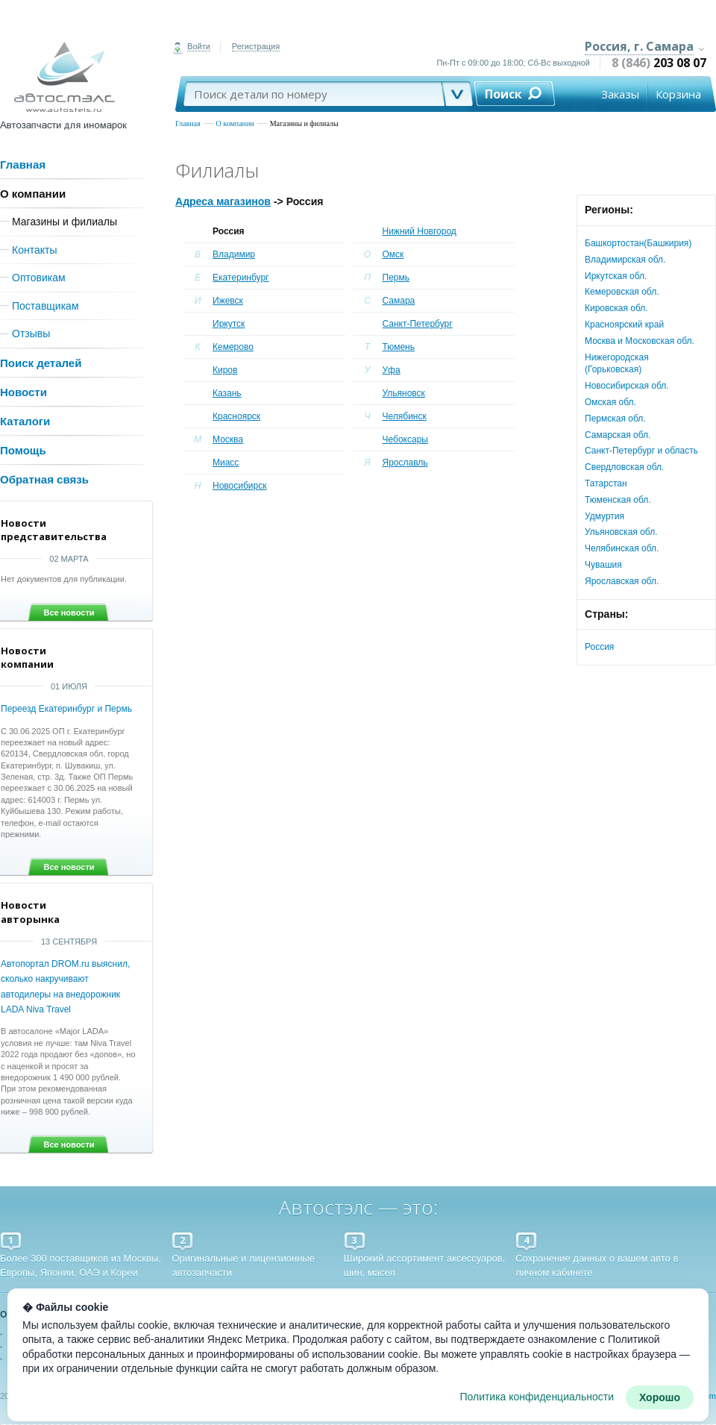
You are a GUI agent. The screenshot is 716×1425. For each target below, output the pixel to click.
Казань (227, 393)
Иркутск (229, 324)
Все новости (68, 612)
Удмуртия (604, 516)
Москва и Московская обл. (639, 341)
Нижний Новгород (419, 231)
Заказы (620, 94)
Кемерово (233, 347)
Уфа (392, 370)
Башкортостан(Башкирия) (638, 243)
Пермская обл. (615, 418)
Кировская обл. (616, 308)
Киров (225, 370)
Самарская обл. (617, 435)
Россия (599, 647)
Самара (399, 300)
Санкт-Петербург (418, 324)
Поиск (503, 94)
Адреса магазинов (223, 201)
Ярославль (405, 462)
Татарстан (606, 483)
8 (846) (659, 62)
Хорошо (659, 1397)
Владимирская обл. (625, 259)
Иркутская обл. (616, 276)
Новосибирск (239, 485)
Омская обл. (610, 402)
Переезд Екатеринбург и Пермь (66, 709)
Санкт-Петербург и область (641, 450)
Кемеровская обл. (622, 291)
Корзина (678, 94)
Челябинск (405, 416)
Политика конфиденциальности (536, 1397)
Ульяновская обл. (621, 532)
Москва (228, 439)
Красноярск (236, 416)
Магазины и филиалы (304, 123)
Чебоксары (405, 439)
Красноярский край (624, 324)
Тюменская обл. (618, 500)
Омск (393, 254)
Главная (188, 123)
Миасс (226, 462)
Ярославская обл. (622, 581)
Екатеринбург (241, 277)
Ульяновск (404, 393)
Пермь (396, 277)
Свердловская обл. (624, 467)
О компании (235, 123)
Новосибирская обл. (627, 385)
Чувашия (603, 565)
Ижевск (228, 300)
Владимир (234, 254)
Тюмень (399, 347)
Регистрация (256, 46)
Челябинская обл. (622, 548)
